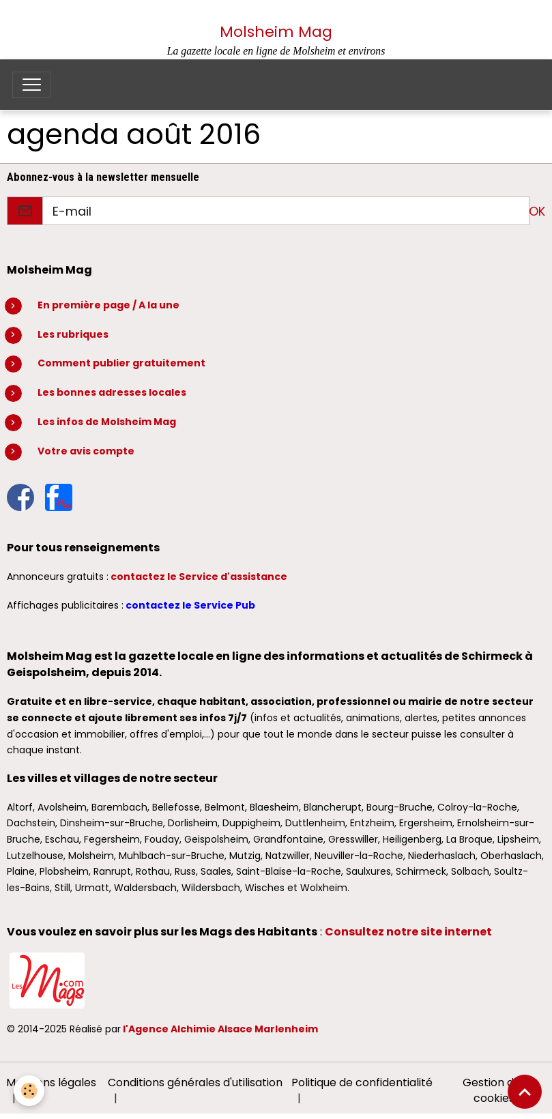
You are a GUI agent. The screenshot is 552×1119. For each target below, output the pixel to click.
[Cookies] (29, 1090)
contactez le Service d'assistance (199, 576)
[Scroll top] (525, 1092)
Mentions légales (51, 1082)
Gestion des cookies (494, 1091)
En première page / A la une (108, 305)
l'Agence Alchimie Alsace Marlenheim (220, 1029)
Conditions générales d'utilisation (195, 1082)
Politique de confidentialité (362, 1082)
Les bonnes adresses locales (112, 392)
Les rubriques (73, 334)
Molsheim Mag (276, 31)
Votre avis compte (86, 451)
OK (537, 211)
